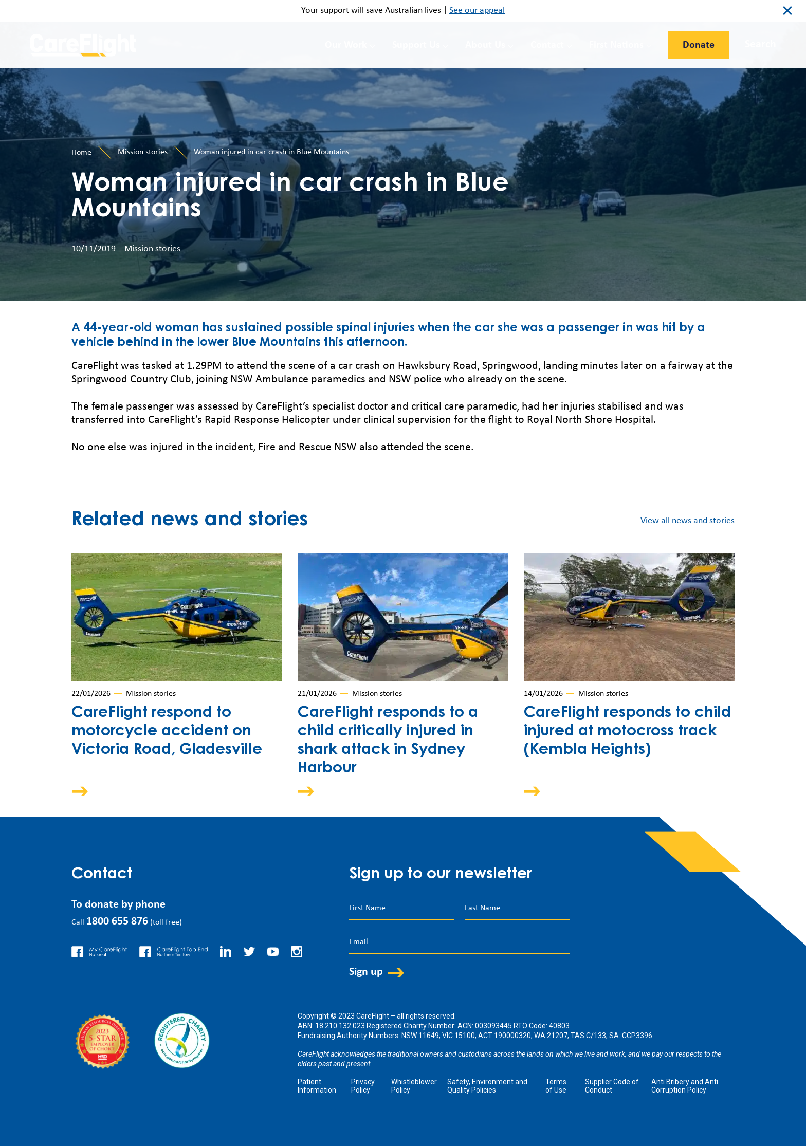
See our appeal (477, 10)
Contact (547, 45)
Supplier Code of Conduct (612, 1086)
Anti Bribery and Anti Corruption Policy (684, 1086)
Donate (699, 45)
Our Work (346, 45)
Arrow (86, 791)
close (787, 10)
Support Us (416, 45)
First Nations (616, 45)
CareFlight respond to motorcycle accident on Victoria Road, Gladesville (166, 732)
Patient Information (317, 1086)
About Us (485, 45)
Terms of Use (555, 1086)
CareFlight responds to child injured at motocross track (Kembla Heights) (627, 732)
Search (760, 44)
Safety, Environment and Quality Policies (487, 1086)
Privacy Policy (363, 1086)
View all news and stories (687, 521)
